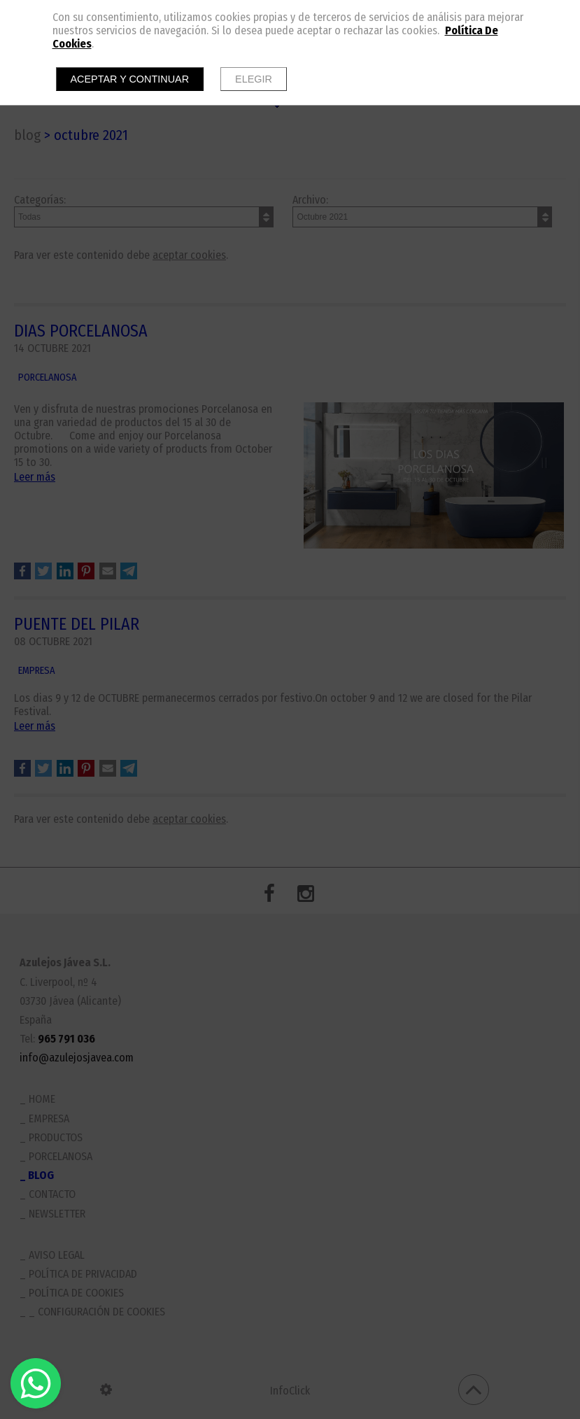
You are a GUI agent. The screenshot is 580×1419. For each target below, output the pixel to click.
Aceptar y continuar (130, 79)
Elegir (253, 79)
